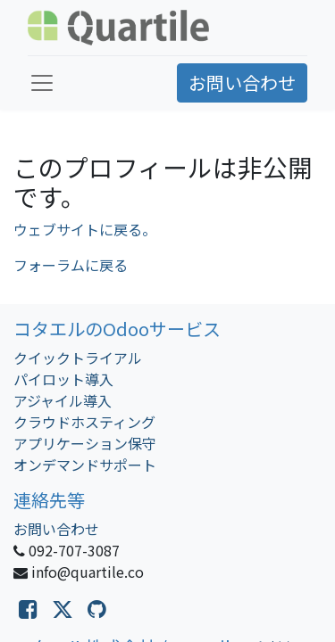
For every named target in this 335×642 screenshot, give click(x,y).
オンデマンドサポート (84, 464)
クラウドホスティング (84, 421)
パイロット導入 (63, 379)
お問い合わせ (242, 82)
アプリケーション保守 (84, 443)
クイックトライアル (77, 357)
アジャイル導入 (62, 400)
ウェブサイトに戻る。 (84, 229)
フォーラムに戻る (70, 265)
